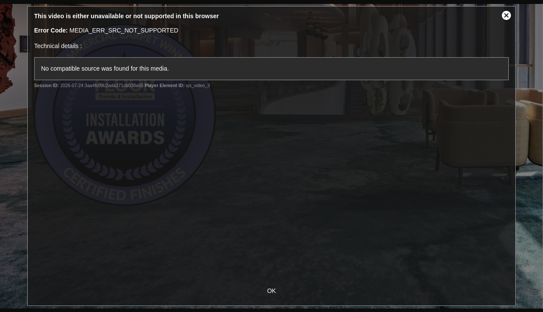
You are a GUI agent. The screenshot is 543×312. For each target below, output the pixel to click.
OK (271, 290)
